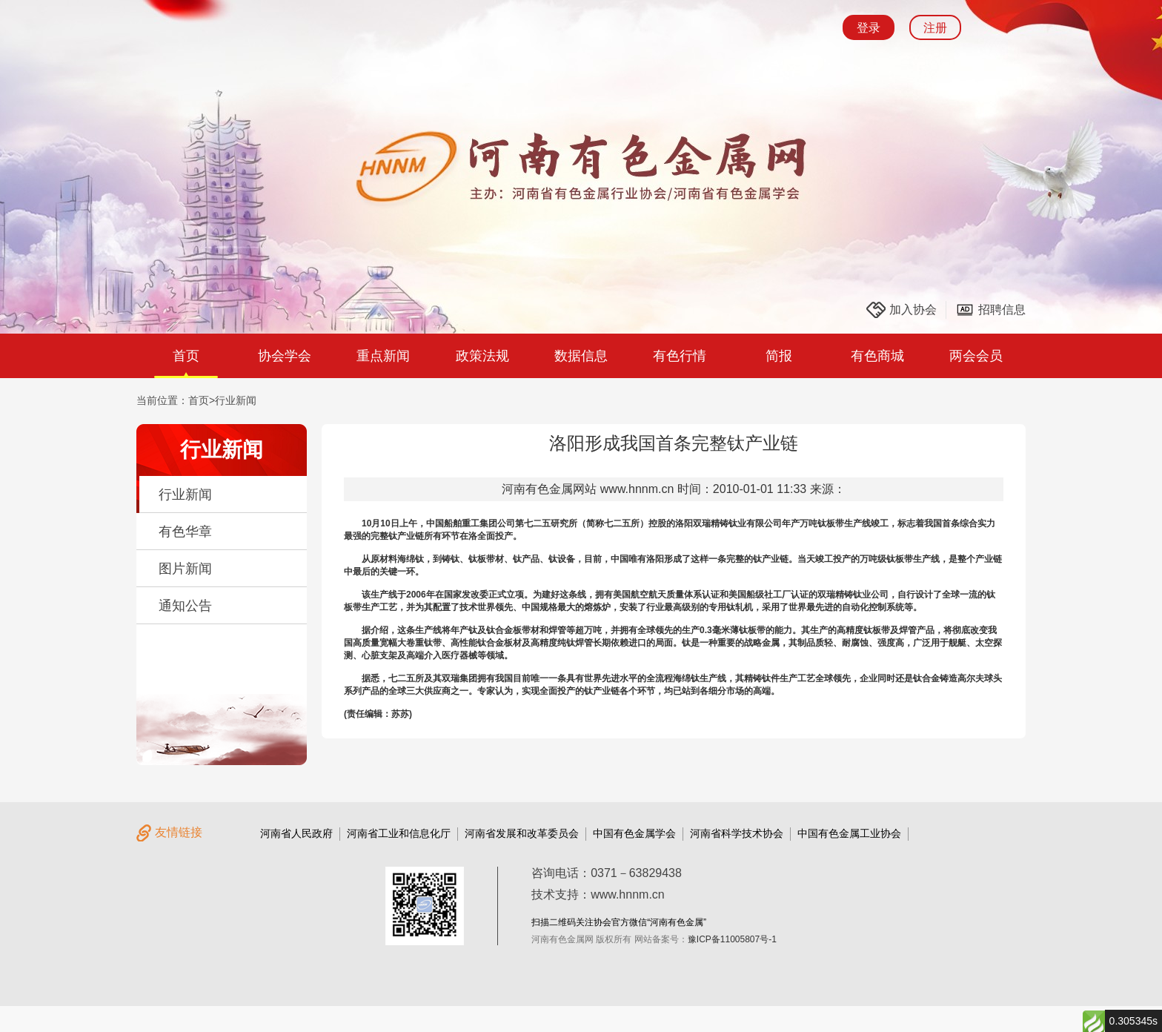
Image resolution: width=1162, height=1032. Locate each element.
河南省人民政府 (296, 833)
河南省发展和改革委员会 (522, 833)
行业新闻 (235, 400)
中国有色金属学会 (634, 833)
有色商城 (877, 355)
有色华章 (185, 531)
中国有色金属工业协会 (849, 833)
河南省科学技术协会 (736, 833)
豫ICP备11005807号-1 (732, 939)
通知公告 (185, 605)
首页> (201, 400)
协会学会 (284, 355)
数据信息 (581, 355)
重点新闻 (383, 355)
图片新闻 (185, 568)
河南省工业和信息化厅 (399, 833)
